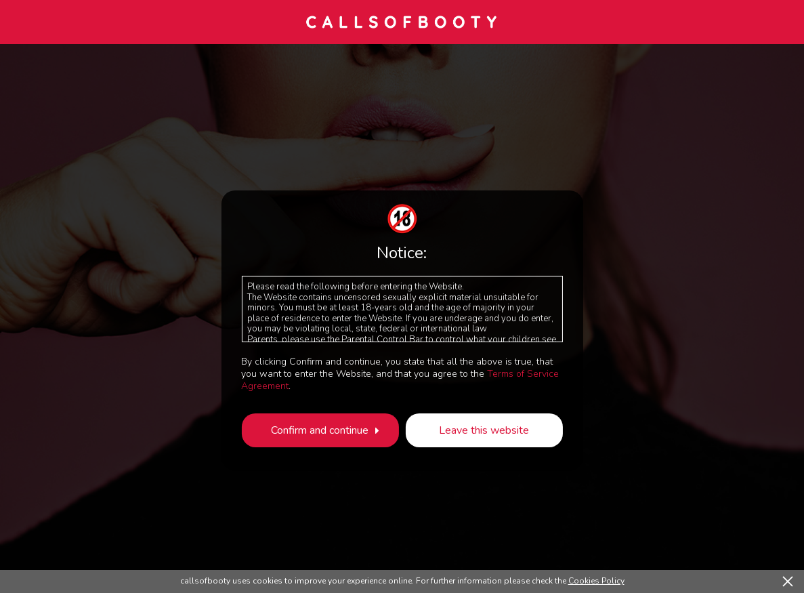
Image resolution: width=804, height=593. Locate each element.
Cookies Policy (596, 580)
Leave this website (484, 430)
